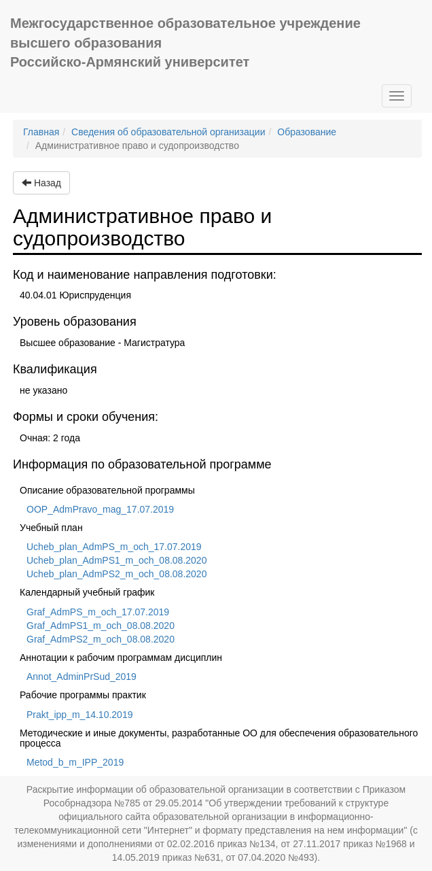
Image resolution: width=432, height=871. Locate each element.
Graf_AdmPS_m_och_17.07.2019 (97, 612)
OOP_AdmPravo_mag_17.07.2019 (100, 509)
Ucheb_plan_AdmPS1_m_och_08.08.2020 (116, 560)
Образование (306, 131)
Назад (41, 182)
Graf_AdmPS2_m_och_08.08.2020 (100, 639)
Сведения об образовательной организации (168, 131)
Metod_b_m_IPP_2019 (75, 762)
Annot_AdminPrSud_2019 (81, 676)
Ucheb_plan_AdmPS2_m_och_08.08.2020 (116, 573)
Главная (41, 131)
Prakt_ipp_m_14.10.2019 (79, 714)
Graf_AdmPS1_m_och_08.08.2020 (100, 625)
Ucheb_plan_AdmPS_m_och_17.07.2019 (114, 546)
